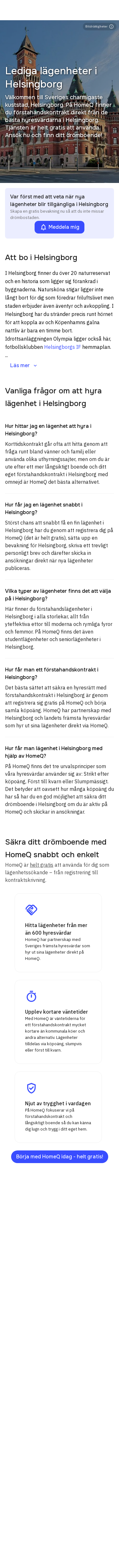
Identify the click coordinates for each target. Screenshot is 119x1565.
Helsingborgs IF (62, 347)
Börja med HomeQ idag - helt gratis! (59, 1156)
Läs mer (24, 365)
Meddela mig (59, 227)
